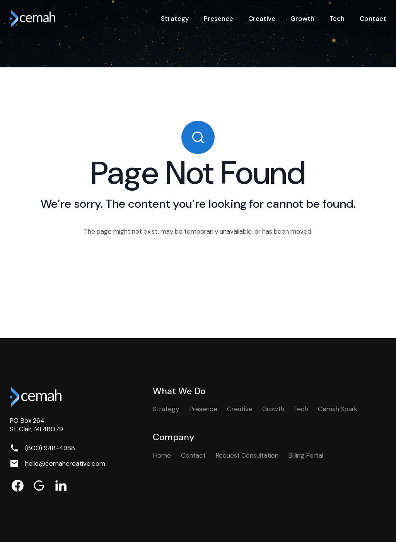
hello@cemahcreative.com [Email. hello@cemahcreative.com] (65, 463)
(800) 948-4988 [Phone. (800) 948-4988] (50, 448)
